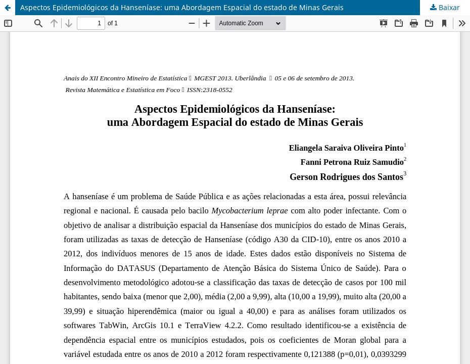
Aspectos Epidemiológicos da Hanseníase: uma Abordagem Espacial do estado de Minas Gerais (182, 7)
